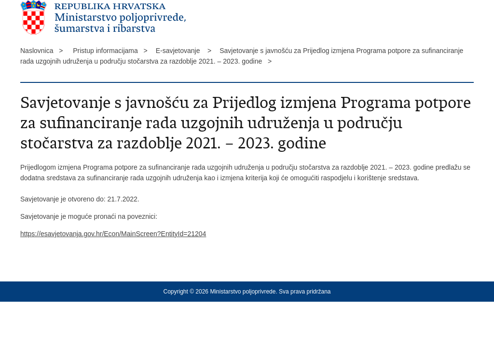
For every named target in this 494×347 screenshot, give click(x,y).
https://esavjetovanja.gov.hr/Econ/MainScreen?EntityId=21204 (113, 234)
